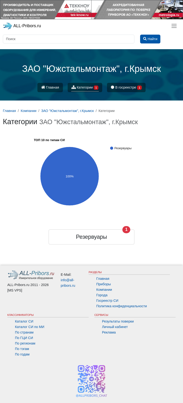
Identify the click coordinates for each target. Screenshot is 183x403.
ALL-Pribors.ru (22, 26)
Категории (85, 87)
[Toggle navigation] (174, 26)
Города (101, 295)
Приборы (103, 284)
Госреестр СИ (107, 300)
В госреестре (126, 87)
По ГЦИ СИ (24, 338)
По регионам (25, 343)
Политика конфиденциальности (121, 306)
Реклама (109, 332)
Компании (104, 290)
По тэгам (22, 349)
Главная (50, 87)
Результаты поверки (118, 321)
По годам (22, 354)
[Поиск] (68, 39)
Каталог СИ (24, 321)
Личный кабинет (115, 327)
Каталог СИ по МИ (29, 327)
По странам (24, 332)
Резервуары (91, 237)
